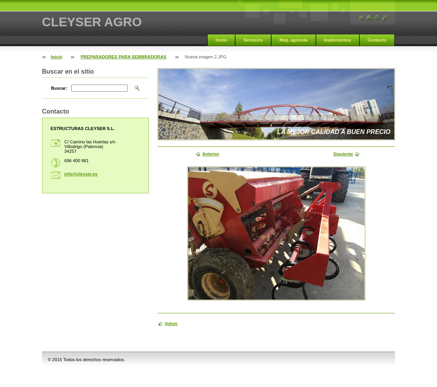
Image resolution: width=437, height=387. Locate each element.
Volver (171, 323)
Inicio (221, 40)
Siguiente (343, 154)
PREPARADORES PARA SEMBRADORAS (124, 56)
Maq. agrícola (293, 40)
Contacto (377, 40)
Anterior (210, 154)
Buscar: (59, 88)
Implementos (337, 40)
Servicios (253, 40)
